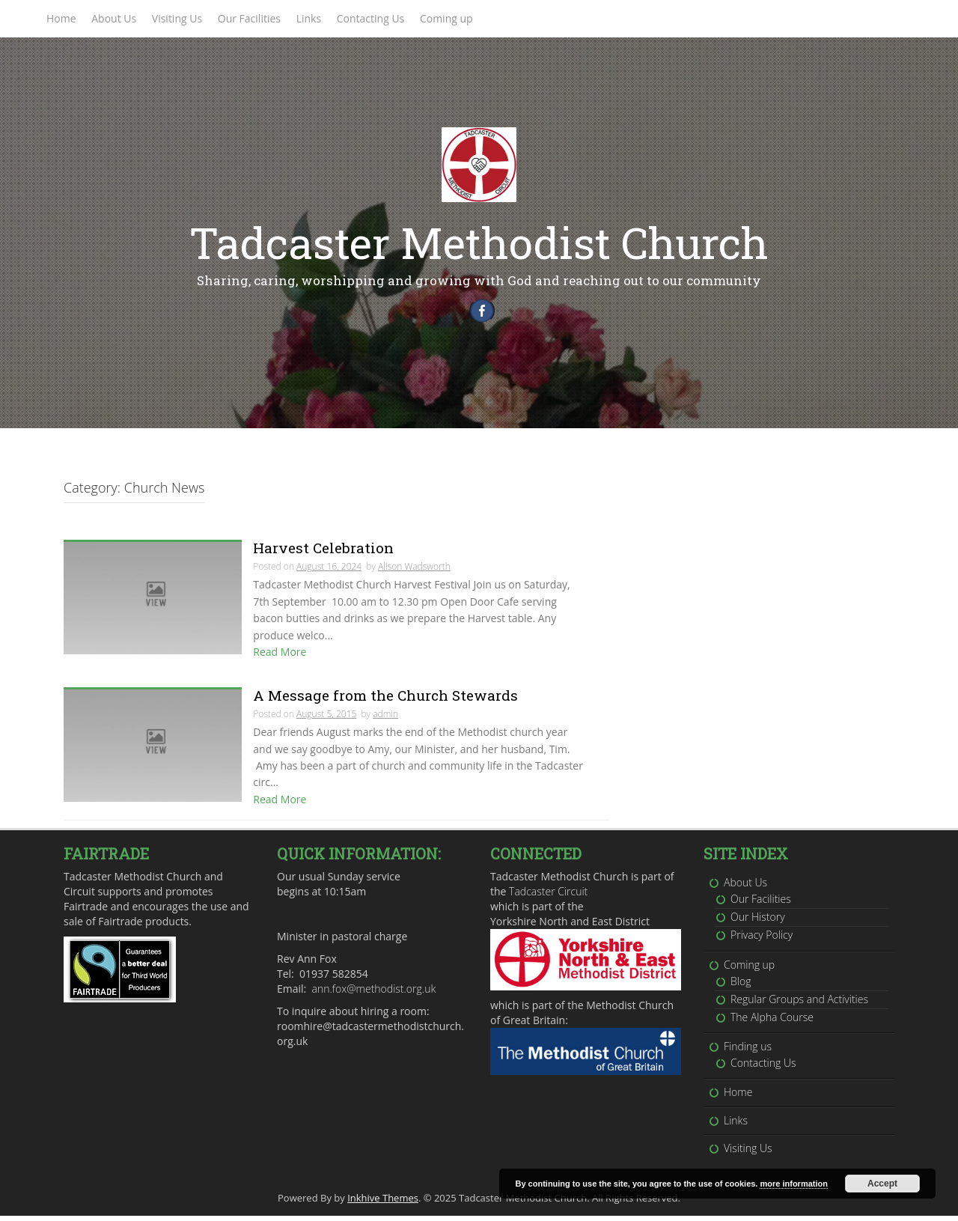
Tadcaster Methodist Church (479, 242)
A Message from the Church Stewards (385, 700)
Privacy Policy (761, 940)
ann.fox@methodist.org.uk (374, 994)
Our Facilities (249, 18)
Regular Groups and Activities (799, 1004)
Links (308, 18)
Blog (740, 986)
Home (61, 18)
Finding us (748, 1051)
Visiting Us (177, 18)
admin (385, 719)
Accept (882, 1183)
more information (793, 1183)
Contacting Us (371, 18)
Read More (279, 657)
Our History (757, 922)
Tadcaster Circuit (548, 896)
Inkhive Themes (382, 1203)
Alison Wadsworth (414, 571)
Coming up (446, 18)
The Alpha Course (772, 1022)
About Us (113, 18)
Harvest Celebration (323, 552)
